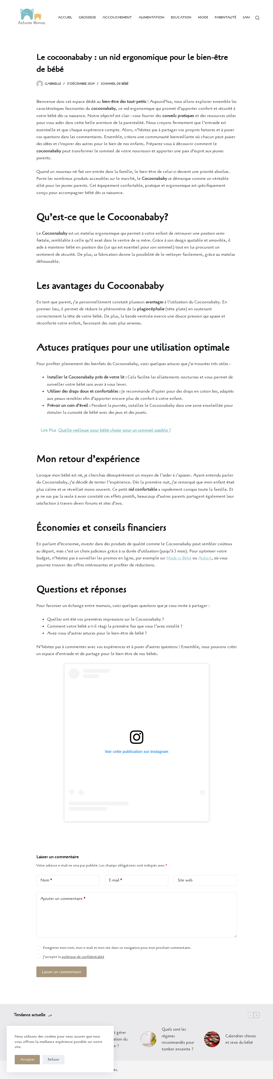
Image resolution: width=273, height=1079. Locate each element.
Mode (203, 17)
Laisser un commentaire (61, 971)
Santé (248, 17)
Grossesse (87, 17)
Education (181, 17)
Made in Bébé (178, 558)
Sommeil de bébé (114, 84)
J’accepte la (73, 956)
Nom (46, 880)
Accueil (65, 17)
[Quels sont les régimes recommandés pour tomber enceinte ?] (148, 1039)
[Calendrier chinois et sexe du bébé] (212, 1039)
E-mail (115, 880)
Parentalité (225, 17)
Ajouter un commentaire (63, 898)
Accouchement (117, 17)
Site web (185, 880)
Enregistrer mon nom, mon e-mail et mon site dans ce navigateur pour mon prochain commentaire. (117, 947)
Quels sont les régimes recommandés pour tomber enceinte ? (178, 1039)
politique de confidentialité (83, 956)
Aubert (205, 558)
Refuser (53, 1059)
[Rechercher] (257, 18)
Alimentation (151, 17)
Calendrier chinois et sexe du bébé (240, 1039)
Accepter (27, 1059)
